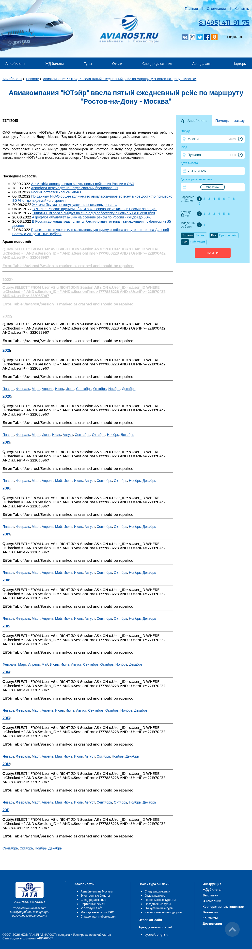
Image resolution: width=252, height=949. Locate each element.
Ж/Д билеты (212, 889)
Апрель (47, 389)
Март (36, 389)
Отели (117, 63)
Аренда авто (202, 63)
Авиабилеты (15, 63)
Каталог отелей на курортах (163, 912)
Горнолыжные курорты (160, 899)
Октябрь (100, 389)
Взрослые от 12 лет (187, 198)
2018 (6, 488)
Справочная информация (98, 916)
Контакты (242, 8)
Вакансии (210, 912)
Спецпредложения (157, 63)
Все (213, 235)
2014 (6, 672)
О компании (216, 8)
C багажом (197, 242)
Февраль (23, 389)
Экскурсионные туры (159, 908)
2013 (6, 718)
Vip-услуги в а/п (92, 908)
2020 (6, 396)
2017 (6, 534)
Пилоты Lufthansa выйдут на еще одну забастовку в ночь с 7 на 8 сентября (93, 213)
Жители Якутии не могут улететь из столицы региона (74, 204)
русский (150, 934)
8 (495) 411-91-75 (224, 22)
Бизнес (200, 235)
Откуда (185, 131)
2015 (6, 626)
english (162, 934)
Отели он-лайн (150, 920)
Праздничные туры (158, 904)
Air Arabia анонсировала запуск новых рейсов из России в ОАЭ (82, 184)
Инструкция (212, 884)
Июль (70, 389)
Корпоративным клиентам (223, 906)
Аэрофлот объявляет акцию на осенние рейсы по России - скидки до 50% (91, 217)
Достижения (212, 923)
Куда (184, 147)
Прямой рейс (228, 235)
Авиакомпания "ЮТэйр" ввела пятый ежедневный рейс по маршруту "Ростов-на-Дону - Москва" (119, 79)
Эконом (187, 235)
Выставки (210, 895)
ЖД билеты (54, 63)
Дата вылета (189, 163)
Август (68, 434)
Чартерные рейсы (93, 904)
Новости (32, 79)
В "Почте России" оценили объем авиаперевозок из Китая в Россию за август (94, 209)
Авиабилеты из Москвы (97, 891)
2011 (5, 810)
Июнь (59, 389)
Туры (88, 63)
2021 (6, 350)
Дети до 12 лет (186, 213)
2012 (6, 764)
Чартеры (240, 63)
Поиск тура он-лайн (154, 884)
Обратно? (213, 187)
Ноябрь (114, 389)
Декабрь (129, 389)
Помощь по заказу (230, 121)
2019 (6, 442)
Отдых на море (155, 895)
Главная (191, 8)
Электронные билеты (95, 895)
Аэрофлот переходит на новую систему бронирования (74, 188)
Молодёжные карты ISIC (97, 912)
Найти (213, 253)
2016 (6, 580)
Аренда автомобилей (155, 927)
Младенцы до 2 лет (188, 224)
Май (58, 480)
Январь (8, 389)
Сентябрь (84, 389)
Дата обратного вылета (197, 179)
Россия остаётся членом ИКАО (56, 192)
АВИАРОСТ (45, 938)
